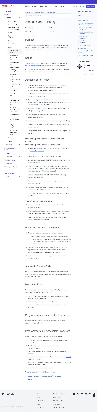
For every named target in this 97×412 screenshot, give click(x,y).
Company (8, 18)
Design (8, 153)
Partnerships (40, 408)
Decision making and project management (13, 28)
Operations (9, 145)
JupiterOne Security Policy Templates (40, 376)
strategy (10, 138)
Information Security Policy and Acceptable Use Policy (15, 101)
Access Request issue (37, 151)
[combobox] (48, 15)
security (43, 12)
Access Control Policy (14, 51)
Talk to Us (90, 6)
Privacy (39, 404)
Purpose (30, 40)
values (10, 141)
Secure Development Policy (13, 126)
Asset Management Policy (15, 63)
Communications (12, 24)
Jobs (38, 397)
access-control (51, 12)
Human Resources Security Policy (15, 90)
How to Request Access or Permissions (43, 144)
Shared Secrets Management (38, 201)
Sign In (75, 6)
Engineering (9, 157)
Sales (7, 177)
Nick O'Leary (86, 65)
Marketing (8, 170)
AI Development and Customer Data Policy (15, 57)
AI (50, 6)
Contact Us (56, 404)
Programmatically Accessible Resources (47, 331)
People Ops (9, 163)
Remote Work (11, 44)
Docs (55, 6)
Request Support (58, 401)
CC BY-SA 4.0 (57, 376)
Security (10, 47)
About (38, 394)
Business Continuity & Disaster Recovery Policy (15, 69)
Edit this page (90, 71)
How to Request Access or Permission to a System (44, 140)
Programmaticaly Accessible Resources (47, 315)
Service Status (57, 397)
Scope (28, 58)
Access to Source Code (38, 266)
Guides (10, 32)
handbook (8, 11)
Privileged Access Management (42, 227)
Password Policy (34, 284)
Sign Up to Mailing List (59, 408)
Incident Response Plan (15, 95)
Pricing (62, 6)
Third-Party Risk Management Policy (14, 132)
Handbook (40, 401)
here (16, 408)
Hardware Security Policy (15, 85)
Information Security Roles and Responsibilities (15, 109)
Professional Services (59, 394)
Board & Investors (13, 21)
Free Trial (81, 6)
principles (10, 41)
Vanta (30, 379)
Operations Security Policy (15, 115)
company (36, 12)
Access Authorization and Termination (43, 156)
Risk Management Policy (14, 120)
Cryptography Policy (13, 75)
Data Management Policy (15, 80)
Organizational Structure (12, 37)
